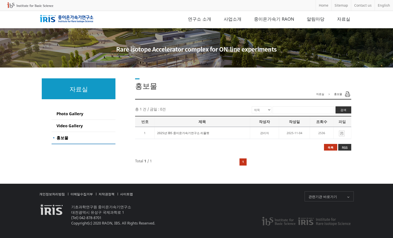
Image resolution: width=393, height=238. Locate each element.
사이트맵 (126, 194)
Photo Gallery (69, 113)
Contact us (363, 5)
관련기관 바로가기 (323, 196)
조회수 (321, 121)
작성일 (294, 121)
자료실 (343, 19)
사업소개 (232, 19)
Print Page (348, 94)
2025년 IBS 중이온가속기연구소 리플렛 (183, 133)
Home (323, 5)
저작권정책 (106, 194)
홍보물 (62, 137)
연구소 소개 (199, 19)
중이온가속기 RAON (274, 19)
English (384, 5)
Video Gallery (69, 125)
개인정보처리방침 (52, 194)
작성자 (264, 121)
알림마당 (315, 19)
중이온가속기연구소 (66, 19)
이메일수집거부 (81, 194)
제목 (202, 121)
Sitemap (341, 5)
